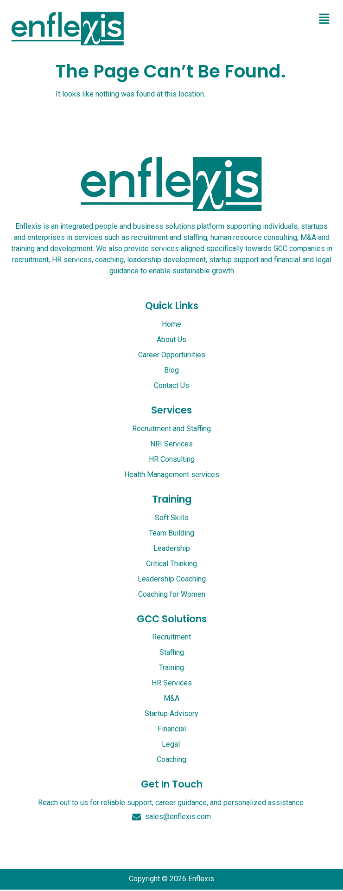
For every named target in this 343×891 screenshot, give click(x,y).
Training (171, 499)
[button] (324, 19)
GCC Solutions (172, 619)
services (171, 410)
